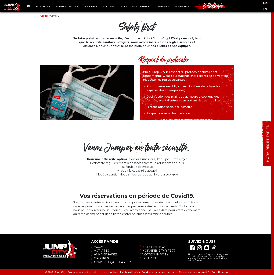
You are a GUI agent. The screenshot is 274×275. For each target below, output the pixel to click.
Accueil (44, 15)
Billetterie (213, 5)
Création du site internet (193, 272)
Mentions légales (130, 272)
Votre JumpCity (154, 254)
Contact (148, 258)
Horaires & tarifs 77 (157, 250)
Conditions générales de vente (159, 272)
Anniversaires (67, 6)
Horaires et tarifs (135, 6)
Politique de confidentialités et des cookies (92, 272)
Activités (43, 6)
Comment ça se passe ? (172, 6)
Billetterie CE (153, 246)
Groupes (90, 6)
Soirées (109, 6)
